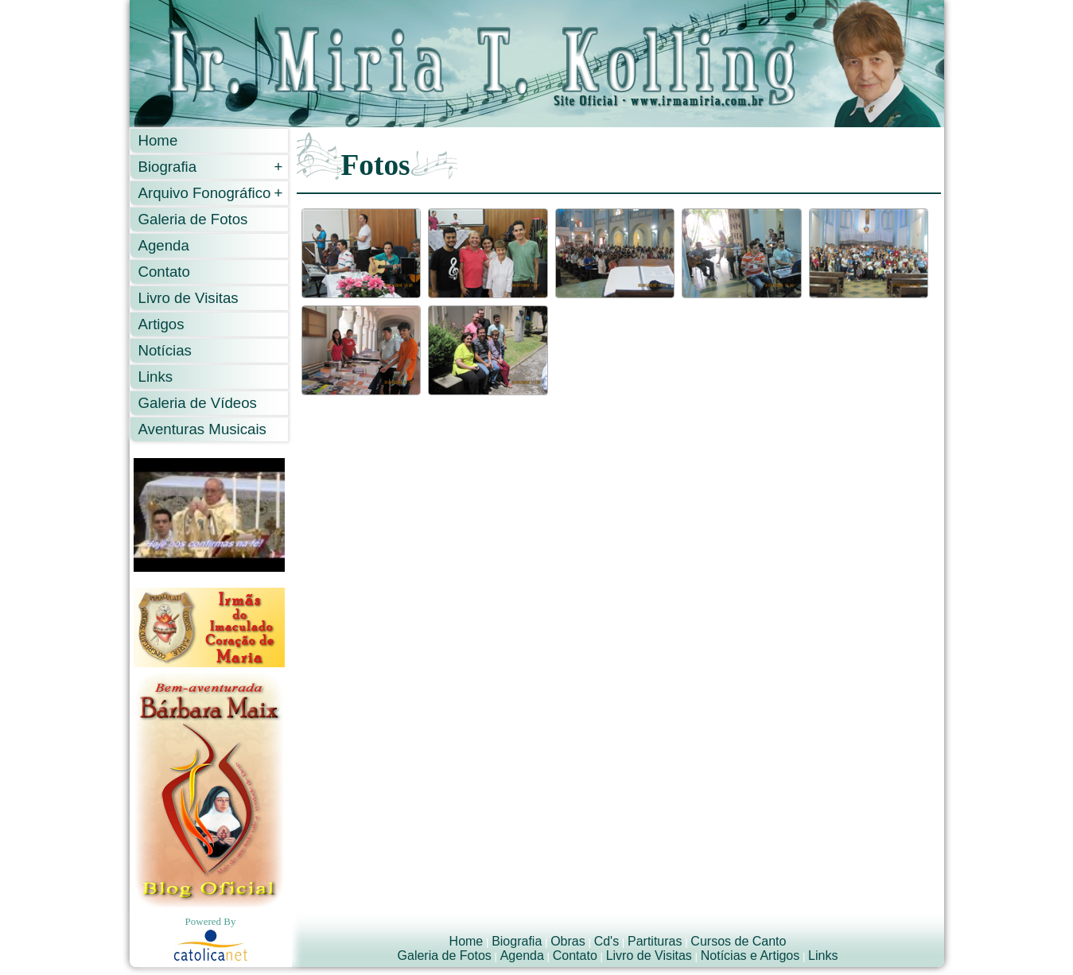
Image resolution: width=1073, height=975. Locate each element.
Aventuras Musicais (202, 429)
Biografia (210, 166)
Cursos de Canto (738, 941)
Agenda (163, 245)
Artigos (161, 324)
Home (158, 140)
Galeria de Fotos (193, 219)
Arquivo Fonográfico (210, 193)
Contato (164, 271)
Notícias (165, 350)
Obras (567, 941)
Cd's (607, 941)
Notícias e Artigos (750, 955)
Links (155, 376)
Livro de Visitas (188, 297)
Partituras (655, 941)
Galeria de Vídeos (197, 402)
